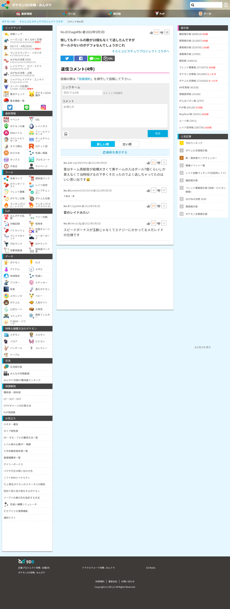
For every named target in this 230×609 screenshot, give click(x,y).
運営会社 (112, 581)
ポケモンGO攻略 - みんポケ (32, 4)
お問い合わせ (128, 581)
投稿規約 (85, 79)
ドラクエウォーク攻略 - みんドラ (98, 567)
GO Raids (150, 567)
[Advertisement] (115, 277)
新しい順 (103, 144)
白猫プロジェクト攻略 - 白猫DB (33, 567)
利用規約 (99, 581)
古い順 (127, 144)
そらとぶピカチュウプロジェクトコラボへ (140, 51)
